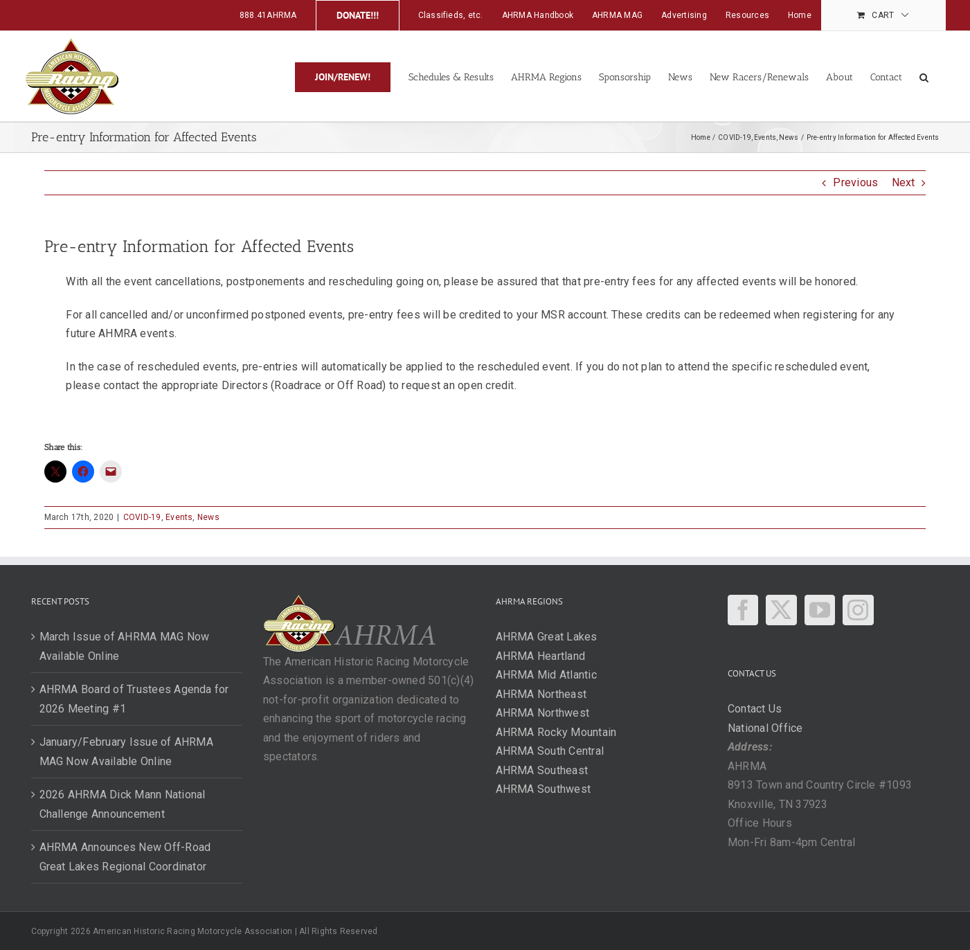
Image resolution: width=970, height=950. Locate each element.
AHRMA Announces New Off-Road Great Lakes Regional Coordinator (125, 857)
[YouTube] (820, 610)
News (208, 517)
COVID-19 (142, 517)
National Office (765, 728)
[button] (923, 76)
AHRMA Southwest (543, 789)
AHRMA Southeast (542, 770)
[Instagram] (858, 610)
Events (178, 517)
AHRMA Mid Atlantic (546, 674)
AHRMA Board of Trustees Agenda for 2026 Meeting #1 (134, 699)
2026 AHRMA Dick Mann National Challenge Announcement (122, 804)
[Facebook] (743, 610)
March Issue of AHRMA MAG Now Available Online (124, 646)
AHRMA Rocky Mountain (556, 732)
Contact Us (755, 708)
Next (903, 182)
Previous (855, 182)
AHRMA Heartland (541, 656)
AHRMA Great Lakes (547, 636)
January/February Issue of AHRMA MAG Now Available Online (126, 751)
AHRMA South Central (550, 751)
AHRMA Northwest (543, 712)
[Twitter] (781, 610)
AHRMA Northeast (541, 694)
